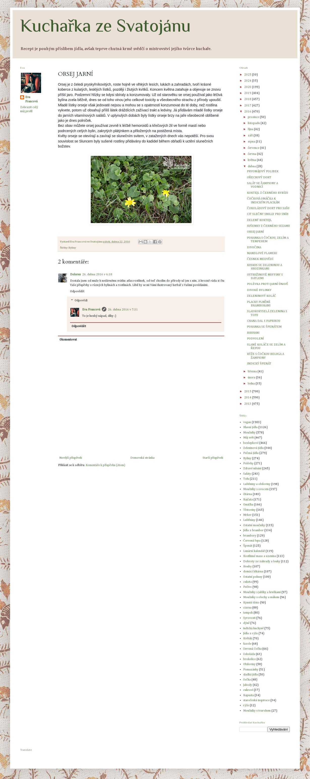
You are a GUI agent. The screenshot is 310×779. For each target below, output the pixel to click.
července (254, 148)
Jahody (247, 685)
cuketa (247, 581)
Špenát (247, 545)
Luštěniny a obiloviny (256, 484)
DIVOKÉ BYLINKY (259, 290)
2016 (248, 111)
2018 (248, 99)
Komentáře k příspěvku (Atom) (105, 465)
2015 (248, 391)
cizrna (247, 607)
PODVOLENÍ (255, 338)
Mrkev (247, 515)
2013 (248, 403)
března (253, 371)
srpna (252, 141)
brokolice (249, 659)
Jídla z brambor (253, 530)
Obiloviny (249, 664)
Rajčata (248, 499)
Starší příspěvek (213, 457)
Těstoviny (249, 510)
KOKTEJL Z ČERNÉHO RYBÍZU (267, 192)
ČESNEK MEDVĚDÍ (260, 259)
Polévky (248, 463)
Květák (247, 638)
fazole (247, 643)
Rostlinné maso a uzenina (259, 556)
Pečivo (247, 587)
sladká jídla (250, 674)
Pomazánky (250, 669)
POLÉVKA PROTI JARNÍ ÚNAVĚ (267, 284)
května (252, 160)
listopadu (254, 123)
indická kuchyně (253, 628)
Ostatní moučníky (254, 525)
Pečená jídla (251, 453)
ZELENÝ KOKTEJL (259, 220)
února (252, 377)
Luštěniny (249, 520)
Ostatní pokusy (252, 576)
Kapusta (248, 695)
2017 (248, 105)
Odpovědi (81, 300)
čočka (247, 679)
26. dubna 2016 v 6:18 (97, 274)
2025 (248, 74)
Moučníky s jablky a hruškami (262, 592)
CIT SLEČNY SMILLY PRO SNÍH (267, 214)
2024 (248, 80)
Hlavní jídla (250, 427)
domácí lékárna (253, 571)
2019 (248, 93)
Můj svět (248, 437)
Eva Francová (91, 309)
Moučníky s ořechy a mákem (261, 597)
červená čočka (252, 648)
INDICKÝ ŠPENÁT (259, 363)
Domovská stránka (142, 457)
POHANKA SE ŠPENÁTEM (264, 326)
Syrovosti (249, 618)
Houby (247, 566)
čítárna (247, 494)
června (252, 154)
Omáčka (248, 504)
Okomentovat (68, 339)
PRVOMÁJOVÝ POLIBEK (262, 171)
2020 (248, 87)
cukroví (248, 690)
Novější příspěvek (70, 457)
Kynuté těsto (251, 602)
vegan (247, 422)
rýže (246, 705)
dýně (246, 623)
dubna (252, 166)
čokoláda (249, 654)
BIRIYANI (253, 332)
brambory (249, 535)
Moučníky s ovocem (256, 489)
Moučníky (249, 432)
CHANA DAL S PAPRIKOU (263, 321)
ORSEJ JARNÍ (255, 231)
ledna (252, 383)
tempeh (248, 612)
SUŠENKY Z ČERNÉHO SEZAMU (268, 226)
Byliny (72, 248)
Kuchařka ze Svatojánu (105, 25)
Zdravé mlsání (252, 468)
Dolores (75, 274)
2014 (248, 397)
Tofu (246, 478)
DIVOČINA (254, 247)
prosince (254, 117)
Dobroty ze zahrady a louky (261, 561)
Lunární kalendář (254, 551)
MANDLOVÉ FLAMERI (262, 253)
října (251, 129)
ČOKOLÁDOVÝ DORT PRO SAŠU (268, 208)
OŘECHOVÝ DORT (259, 177)
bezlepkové (251, 443)
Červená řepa (252, 540)
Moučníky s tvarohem (257, 710)
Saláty (247, 473)
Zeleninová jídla (253, 448)
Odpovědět (77, 291)
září (251, 135)
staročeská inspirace (256, 700)
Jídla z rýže (250, 633)
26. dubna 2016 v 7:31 (123, 309)
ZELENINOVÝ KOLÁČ (261, 296)
